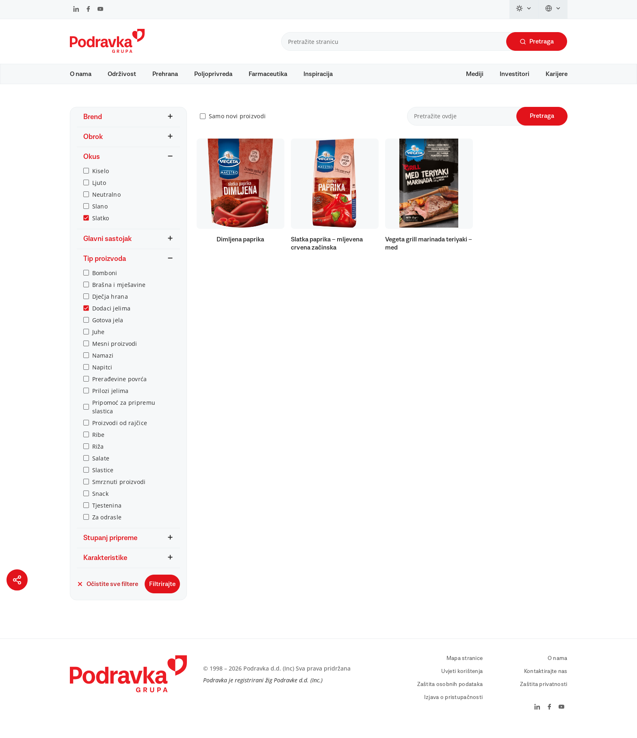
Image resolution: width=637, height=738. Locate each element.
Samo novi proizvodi (237, 124)
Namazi (103, 363)
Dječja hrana (110, 304)
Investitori (514, 74)
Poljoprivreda (213, 74)
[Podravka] (107, 51)
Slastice (103, 478)
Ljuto (99, 190)
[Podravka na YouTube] (100, 10)
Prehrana (165, 74)
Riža (98, 454)
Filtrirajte (162, 591)
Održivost (122, 74)
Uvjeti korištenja (462, 679)
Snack (100, 501)
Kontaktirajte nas (546, 679)
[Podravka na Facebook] (88, 10)
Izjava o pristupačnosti (453, 705)
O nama (80, 74)
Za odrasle (107, 525)
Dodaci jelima (111, 316)
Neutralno (106, 202)
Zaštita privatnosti (543, 692)
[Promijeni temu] (524, 9)
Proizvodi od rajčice (119, 430)
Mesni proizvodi (114, 351)
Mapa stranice (464, 666)
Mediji (474, 74)
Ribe (98, 442)
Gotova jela (108, 328)
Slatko (100, 226)
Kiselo (100, 178)
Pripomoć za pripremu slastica (124, 414)
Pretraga (537, 41)
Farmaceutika (268, 74)
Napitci (102, 375)
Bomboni (104, 280)
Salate (101, 466)
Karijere (557, 74)
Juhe (98, 339)
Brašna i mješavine (119, 292)
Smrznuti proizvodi (119, 489)
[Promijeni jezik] (553, 9)
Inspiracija (318, 74)
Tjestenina (107, 513)
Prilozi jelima (110, 398)
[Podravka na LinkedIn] (76, 10)
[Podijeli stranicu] (17, 579)
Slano (100, 214)
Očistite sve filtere (107, 591)
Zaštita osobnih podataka (450, 692)
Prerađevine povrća (119, 387)
